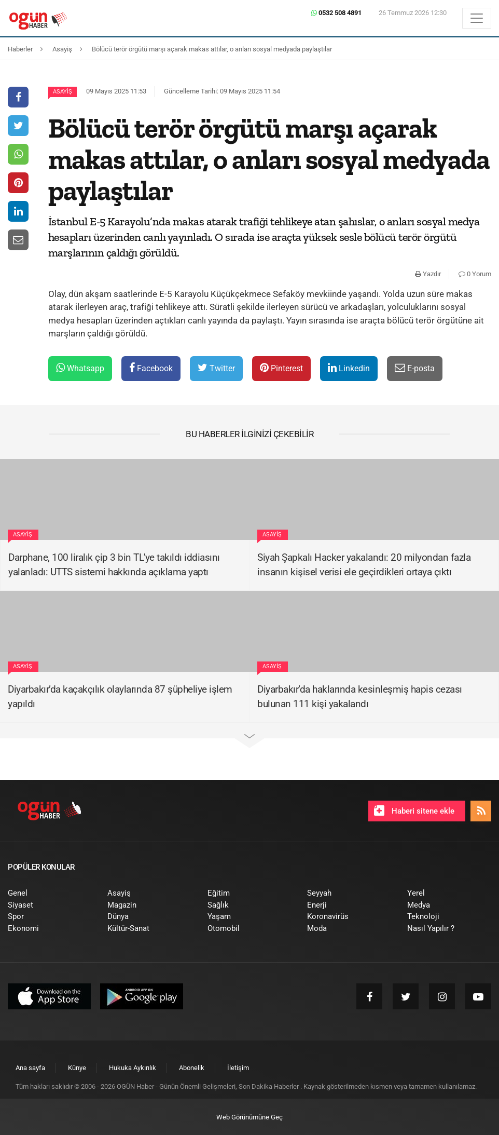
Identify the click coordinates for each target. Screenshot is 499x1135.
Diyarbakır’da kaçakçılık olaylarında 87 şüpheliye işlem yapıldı (120, 696)
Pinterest (281, 367)
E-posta (415, 367)
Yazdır (428, 274)
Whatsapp (80, 367)
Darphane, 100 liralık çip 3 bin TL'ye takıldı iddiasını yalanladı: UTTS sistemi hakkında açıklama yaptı (114, 564)
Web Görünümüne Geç (249, 1117)
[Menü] (476, 18)
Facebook (151, 367)
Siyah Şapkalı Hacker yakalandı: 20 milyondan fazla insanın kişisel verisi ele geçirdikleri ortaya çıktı (363, 564)
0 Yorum (475, 274)
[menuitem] (50, 893)
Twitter (216, 367)
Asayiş (62, 91)
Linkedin (349, 367)
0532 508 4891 (336, 13)
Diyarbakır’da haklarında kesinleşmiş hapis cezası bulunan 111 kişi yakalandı (359, 696)
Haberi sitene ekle (414, 810)
